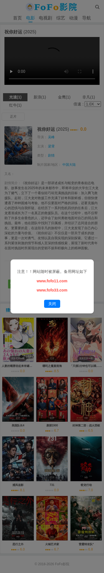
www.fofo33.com (52, 290)
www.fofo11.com (52, 280)
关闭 (52, 304)
